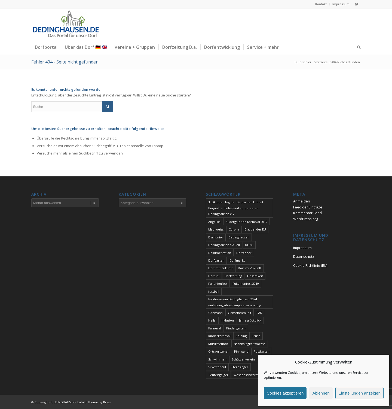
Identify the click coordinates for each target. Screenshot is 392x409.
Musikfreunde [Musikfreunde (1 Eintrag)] (218, 344)
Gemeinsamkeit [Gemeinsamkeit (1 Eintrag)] (239, 313)
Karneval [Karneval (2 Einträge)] (214, 328)
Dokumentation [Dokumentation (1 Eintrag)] (219, 253)
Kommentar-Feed (307, 212)
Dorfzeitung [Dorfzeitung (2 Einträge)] (233, 276)
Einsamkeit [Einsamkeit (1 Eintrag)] (255, 276)
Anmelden (301, 201)
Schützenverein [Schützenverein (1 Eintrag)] (243, 359)
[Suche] (357, 47)
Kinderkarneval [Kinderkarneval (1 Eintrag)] (219, 336)
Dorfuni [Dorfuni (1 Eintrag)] (213, 276)
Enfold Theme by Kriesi (94, 402)
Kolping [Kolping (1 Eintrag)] (241, 336)
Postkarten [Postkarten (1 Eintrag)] (262, 351)
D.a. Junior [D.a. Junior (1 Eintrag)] (215, 237)
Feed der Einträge (307, 207)
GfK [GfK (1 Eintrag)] (259, 313)
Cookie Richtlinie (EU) (310, 265)
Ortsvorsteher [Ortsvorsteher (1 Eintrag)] (218, 351)
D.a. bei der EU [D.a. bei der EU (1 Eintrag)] (255, 229)
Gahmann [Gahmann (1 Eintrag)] (215, 313)
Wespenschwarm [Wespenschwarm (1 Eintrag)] (246, 375)
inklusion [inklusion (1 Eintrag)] (227, 320)
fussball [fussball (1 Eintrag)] (213, 291)
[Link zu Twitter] (357, 4)
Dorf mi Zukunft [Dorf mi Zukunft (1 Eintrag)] (249, 268)
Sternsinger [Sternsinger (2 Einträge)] (239, 367)
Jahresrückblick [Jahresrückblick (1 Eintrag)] (250, 320)
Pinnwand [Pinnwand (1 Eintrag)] (241, 351)
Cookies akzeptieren (285, 393)
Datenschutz (303, 256)
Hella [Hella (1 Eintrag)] (212, 320)
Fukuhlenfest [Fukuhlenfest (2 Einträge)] (217, 283)
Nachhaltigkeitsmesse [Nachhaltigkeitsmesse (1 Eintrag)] (249, 344)
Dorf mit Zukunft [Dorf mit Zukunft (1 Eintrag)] (220, 268)
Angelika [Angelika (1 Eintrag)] (214, 222)
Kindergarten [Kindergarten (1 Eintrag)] (236, 328)
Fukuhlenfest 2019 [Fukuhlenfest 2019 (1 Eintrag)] (245, 283)
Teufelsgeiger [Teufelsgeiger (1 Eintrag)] (218, 375)
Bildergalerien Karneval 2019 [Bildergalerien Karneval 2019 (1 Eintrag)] (246, 222)
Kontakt (321, 4)
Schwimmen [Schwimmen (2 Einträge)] (217, 359)
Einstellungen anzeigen (359, 393)
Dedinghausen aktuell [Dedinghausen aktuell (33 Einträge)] (224, 245)
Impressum (341, 4)
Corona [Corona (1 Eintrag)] (234, 229)
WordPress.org (305, 218)
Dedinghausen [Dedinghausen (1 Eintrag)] (238, 237)
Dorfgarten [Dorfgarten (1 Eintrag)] (216, 260)
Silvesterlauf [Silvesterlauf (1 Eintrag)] (217, 367)
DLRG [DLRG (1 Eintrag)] (249, 245)
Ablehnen (320, 393)
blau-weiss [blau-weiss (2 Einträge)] (215, 229)
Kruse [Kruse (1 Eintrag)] (256, 336)
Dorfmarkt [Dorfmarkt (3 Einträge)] (237, 260)
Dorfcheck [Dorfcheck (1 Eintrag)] (244, 253)
